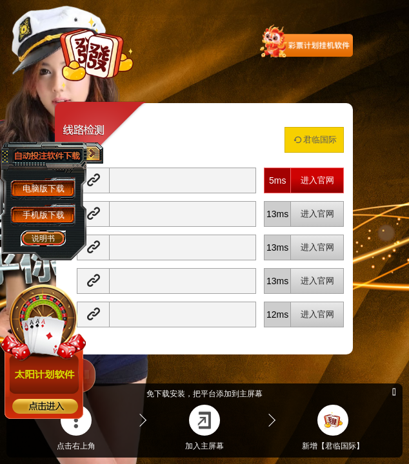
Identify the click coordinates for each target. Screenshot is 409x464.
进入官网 (317, 180)
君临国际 (314, 139)
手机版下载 (44, 215)
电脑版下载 (44, 188)
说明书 (43, 238)
